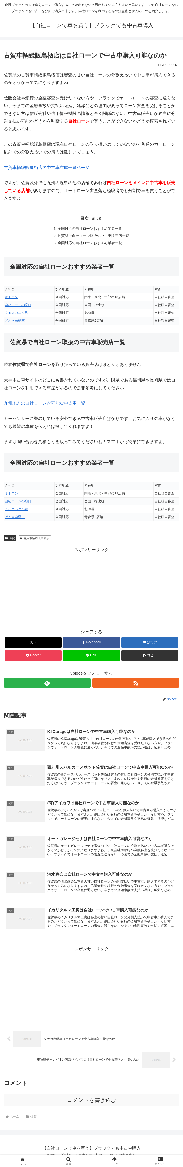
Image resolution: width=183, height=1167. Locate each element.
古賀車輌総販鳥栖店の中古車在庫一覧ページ (47, 167)
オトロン (11, 299)
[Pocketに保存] (33, 657)
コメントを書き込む (91, 1105)
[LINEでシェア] (91, 657)
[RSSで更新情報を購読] (135, 685)
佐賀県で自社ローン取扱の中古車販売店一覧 (93, 236)
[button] (149, 657)
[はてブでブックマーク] (149, 644)
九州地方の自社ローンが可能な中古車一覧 (44, 405)
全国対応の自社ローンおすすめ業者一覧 (89, 229)
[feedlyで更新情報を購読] (47, 685)
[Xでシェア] (33, 644)
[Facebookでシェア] (91, 644)
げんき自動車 (15, 322)
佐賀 (10, 540)
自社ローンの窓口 (18, 307)
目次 (84, 218)
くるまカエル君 (16, 314)
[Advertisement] (91, 588)
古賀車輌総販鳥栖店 (34, 540)
